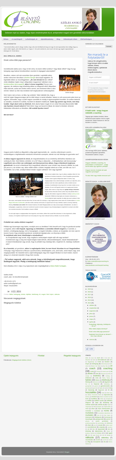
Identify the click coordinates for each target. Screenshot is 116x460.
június (91, 316)
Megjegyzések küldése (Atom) (21, 360)
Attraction (87, 359)
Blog (58, 39)
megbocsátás (107, 406)
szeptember (93, 308)
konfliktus (94, 398)
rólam (89, 425)
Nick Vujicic (50, 294)
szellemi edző (108, 425)
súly (95, 425)
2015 (89, 297)
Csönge (98, 371)
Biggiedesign (91, 361)
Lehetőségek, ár (31, 39)
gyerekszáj (88, 388)
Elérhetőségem (86, 39)
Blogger (67, 452)
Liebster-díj (101, 404)
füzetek (46, 198)
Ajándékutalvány (47, 39)
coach (92, 368)
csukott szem (105, 371)
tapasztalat (101, 429)
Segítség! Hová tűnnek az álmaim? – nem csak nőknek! (100, 335)
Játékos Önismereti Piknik (94, 394)
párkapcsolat (99, 419)
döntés (23, 294)
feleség (87, 382)
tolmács (99, 433)
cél (111, 366)
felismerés (95, 382)
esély (96, 378)
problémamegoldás (90, 423)
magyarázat (88, 406)
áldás (86, 358)
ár (104, 358)
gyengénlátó (88, 386)
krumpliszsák (109, 398)
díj (111, 371)
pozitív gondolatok (102, 421)
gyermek (95, 388)
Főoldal (41, 356)
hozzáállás (90, 392)
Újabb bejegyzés (11, 356)
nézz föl (99, 415)
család (92, 371)
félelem (97, 380)
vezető (104, 439)
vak (103, 435)
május (91, 319)
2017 (89, 294)
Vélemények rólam (70, 39)
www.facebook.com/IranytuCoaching (96, 265)
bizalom (107, 362)
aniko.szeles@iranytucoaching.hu (98, 261)
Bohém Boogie (30, 77)
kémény (87, 396)
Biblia (11, 294)
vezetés (98, 440)
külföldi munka (99, 400)
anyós (98, 358)
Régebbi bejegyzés (72, 356)
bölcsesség (104, 363)
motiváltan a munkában (92, 411)
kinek (86, 398)
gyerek (96, 386)
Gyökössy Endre (75, 193)
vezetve (110, 439)
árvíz (109, 358)
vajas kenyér (96, 435)
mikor (93, 408)
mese (87, 408)
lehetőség (106, 402)
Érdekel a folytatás (98, 98)
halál (106, 388)
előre (109, 373)
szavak (100, 425)
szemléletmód (91, 427)
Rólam (6, 39)
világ (88, 442)
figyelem (107, 382)
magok (43, 294)
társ (109, 429)
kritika (101, 398)
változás (57, 294)
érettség (108, 376)
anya (92, 358)
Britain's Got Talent (96, 366)
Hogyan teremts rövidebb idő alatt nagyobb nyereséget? (96, 171)
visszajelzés (97, 442)
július (91, 313)
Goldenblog (107, 384)
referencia (109, 423)
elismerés (103, 373)
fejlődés (28, 294)
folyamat (96, 384)
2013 (89, 303)
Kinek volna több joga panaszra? (99, 331)
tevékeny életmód (90, 433)
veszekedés (89, 440)
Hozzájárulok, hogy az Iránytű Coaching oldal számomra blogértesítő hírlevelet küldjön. (98, 90)
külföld (89, 400)
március (92, 339)
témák (108, 431)
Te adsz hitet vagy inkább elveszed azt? (98, 175)
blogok (87, 364)
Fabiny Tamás (106, 378)
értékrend (88, 378)
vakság (108, 435)
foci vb (87, 384)
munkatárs (89, 415)
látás (96, 402)
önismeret (88, 417)
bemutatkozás (102, 360)
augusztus (92, 311)
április (91, 322)
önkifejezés (98, 417)
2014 (89, 300)
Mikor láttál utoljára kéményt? (98, 329)
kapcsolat (107, 394)
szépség (102, 427)
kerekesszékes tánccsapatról (14, 84)
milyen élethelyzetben (104, 408)
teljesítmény (99, 431)
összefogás (89, 419)
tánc (93, 429)
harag (110, 388)
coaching (107, 368)
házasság (91, 390)
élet (97, 373)
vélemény (105, 438)
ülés (89, 435)
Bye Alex (105, 366)
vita (104, 442)
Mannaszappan (97, 406)
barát (94, 359)
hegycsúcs (101, 390)
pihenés (87, 421)
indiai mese (109, 392)
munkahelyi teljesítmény (104, 413)
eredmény (97, 376)
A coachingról (17, 39)
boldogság (17, 294)
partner (108, 419)
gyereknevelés (105, 386)
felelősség (35, 294)
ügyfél (110, 433)
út (104, 433)
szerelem (110, 427)
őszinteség (107, 417)
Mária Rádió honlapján (58, 266)
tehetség (88, 431)
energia (87, 376)
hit (39, 294)
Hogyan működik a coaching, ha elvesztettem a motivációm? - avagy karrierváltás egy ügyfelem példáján (96, 164)
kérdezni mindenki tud (105, 396)
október (91, 305)
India (103, 392)
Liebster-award (90, 404)
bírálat (99, 362)
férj (101, 382)
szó (88, 429)
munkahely (89, 413)
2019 (89, 292)
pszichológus (101, 423)
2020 (89, 289)
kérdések (94, 396)
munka (106, 411)
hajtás (101, 388)
